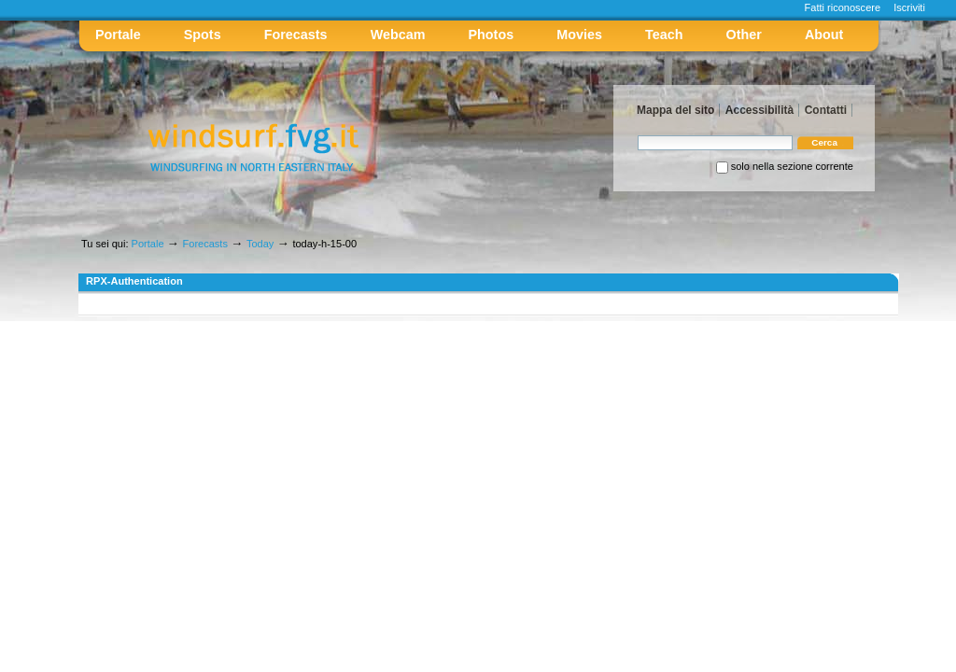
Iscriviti (909, 7)
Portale (118, 34)
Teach (663, 34)
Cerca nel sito (637, 134)
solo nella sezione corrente (792, 166)
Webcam (398, 34)
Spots (202, 34)
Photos (491, 34)
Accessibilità (759, 110)
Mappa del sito (675, 110)
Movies (579, 34)
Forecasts (296, 34)
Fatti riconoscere (843, 7)
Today (260, 243)
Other (744, 34)
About (824, 34)
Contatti (826, 110)
